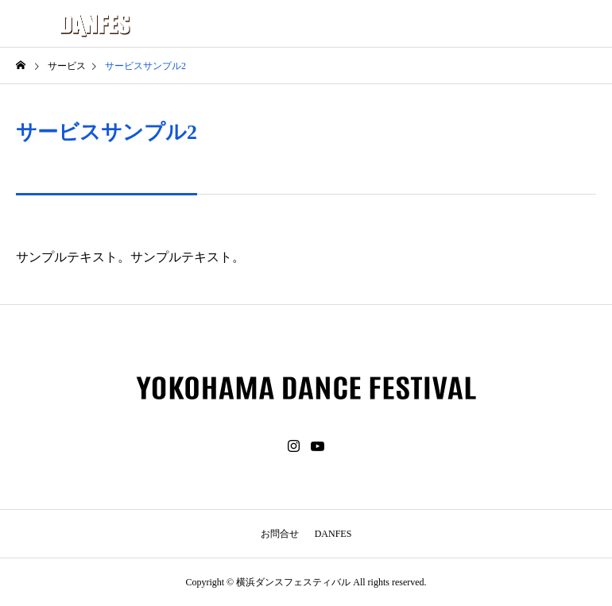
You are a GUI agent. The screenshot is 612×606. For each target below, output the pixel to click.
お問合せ (280, 533)
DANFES (333, 533)
